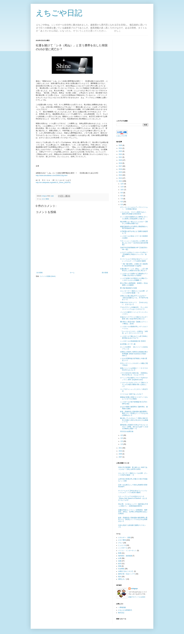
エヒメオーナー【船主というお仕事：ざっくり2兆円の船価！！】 (134, 292)
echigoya (134, 588)
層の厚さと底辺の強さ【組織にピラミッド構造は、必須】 (134, 322)
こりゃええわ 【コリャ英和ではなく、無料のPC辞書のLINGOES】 (134, 213)
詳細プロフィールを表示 (136, 597)
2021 (121, 157)
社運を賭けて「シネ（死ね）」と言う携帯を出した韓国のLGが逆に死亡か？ (134, 269)
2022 (121, 154)
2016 (121, 169)
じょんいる (122, 545)
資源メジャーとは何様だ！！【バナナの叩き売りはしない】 (134, 369)
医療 (119, 553)
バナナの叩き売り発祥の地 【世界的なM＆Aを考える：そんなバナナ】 (134, 374)
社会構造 (121, 569)
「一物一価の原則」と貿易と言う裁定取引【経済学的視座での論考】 (134, 265)
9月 (121, 193)
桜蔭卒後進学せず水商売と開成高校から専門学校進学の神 (134, 227)
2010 (121, 451)
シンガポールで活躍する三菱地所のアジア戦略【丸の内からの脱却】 (134, 274)
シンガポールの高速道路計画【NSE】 (133, 341)
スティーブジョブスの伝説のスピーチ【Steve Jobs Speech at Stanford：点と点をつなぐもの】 (132, 498)
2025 (121, 145)
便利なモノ (122, 579)
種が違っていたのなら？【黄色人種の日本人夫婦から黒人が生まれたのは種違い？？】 (134, 420)
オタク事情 (45, 199)
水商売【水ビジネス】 (126, 571)
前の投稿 (105, 272)
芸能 (119, 566)
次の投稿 (39, 272)
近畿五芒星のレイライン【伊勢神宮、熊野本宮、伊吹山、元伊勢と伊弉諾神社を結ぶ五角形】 (132, 512)
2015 (121, 172)
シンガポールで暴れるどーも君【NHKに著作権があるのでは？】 (134, 337)
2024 (121, 148)
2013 (121, 178)
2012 (121, 181)
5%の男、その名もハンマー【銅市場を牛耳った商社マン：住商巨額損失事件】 (133, 505)
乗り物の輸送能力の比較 (128, 288)
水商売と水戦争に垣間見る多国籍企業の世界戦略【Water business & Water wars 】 (134, 353)
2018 (121, 163)
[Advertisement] (132, 78)
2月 (121, 441)
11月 (122, 187)
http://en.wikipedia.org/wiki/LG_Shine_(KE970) (53, 182)
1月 (121, 444)
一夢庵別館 (122, 607)
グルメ (120, 543)
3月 (121, 438)
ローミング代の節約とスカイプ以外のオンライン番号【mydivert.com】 (134, 378)
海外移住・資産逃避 (125, 556)
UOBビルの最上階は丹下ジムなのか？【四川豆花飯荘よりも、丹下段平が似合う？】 (134, 297)
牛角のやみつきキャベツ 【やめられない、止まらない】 (134, 303)
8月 (121, 196)
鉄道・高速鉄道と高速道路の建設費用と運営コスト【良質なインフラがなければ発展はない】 (134, 413)
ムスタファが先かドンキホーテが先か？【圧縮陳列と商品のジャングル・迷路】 (134, 254)
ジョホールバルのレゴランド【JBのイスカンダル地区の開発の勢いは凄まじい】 (134, 384)
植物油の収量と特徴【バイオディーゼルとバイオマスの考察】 (134, 398)
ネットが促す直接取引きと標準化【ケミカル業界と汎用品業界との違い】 (134, 218)
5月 (121, 204)
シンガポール (122, 548)
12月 (122, 184)
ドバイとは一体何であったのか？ (131, 394)
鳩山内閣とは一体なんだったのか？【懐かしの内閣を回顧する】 (134, 222)
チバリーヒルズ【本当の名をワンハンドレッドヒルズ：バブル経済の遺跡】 (134, 260)
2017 (121, 166)
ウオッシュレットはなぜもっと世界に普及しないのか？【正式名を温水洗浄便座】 (134, 243)
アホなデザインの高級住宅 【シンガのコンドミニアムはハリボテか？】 (134, 308)
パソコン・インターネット (127, 550)
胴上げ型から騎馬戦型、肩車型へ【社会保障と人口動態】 (134, 284)
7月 (121, 199)
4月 (121, 435)
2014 (121, 175)
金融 (119, 561)
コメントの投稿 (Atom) (47, 276)
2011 (121, 448)
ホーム (72, 272)
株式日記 (121, 613)
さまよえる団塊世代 (125, 610)
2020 (121, 160)
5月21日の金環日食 (126, 431)
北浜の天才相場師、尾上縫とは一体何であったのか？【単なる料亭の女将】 (132, 468)
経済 (119, 563)
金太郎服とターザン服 (127, 344)
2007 (121, 457)
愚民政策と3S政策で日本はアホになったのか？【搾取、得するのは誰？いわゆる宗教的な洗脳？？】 (134, 426)
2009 (121, 454)
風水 (119, 576)
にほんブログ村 (121, 136)
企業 (119, 558)
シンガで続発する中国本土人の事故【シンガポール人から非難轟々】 (134, 279)
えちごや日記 (59, 13)
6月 (121, 202)
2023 (121, 151)
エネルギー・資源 (124, 537)
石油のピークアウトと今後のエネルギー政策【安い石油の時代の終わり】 (134, 318)
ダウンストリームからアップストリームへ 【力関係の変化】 (134, 208)
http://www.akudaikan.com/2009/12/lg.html (51, 175)
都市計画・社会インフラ (126, 574)
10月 (122, 190)
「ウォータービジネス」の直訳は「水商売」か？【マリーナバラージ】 (134, 332)
